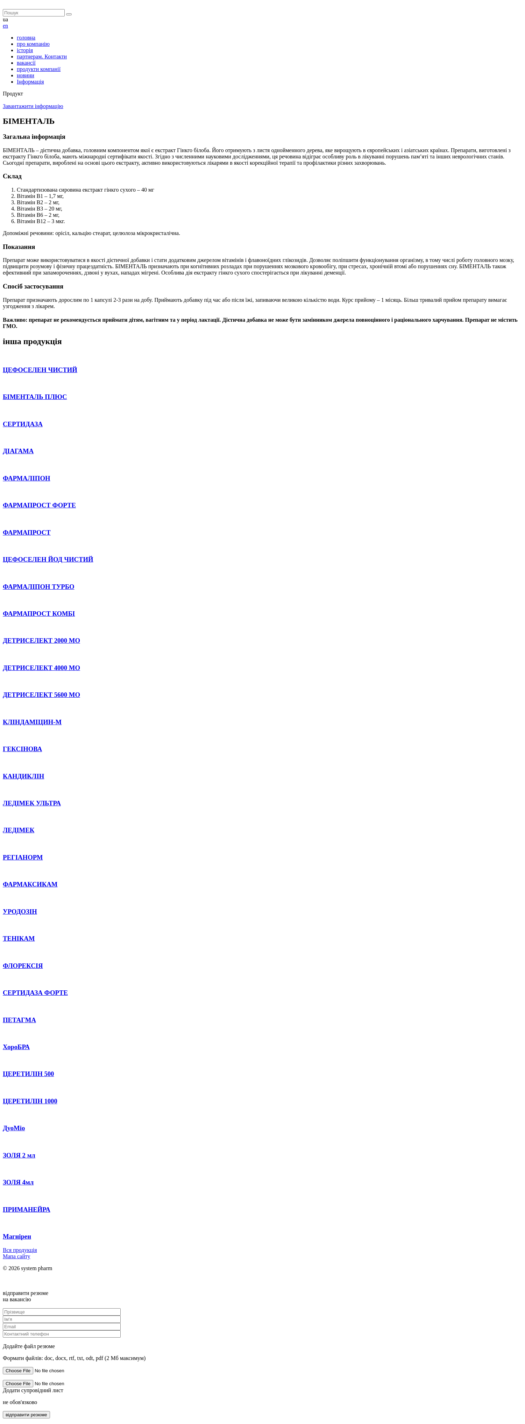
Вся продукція (20, 1250)
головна (26, 38)
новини (25, 75)
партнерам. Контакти (42, 56)
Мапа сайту (16, 1256)
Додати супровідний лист (33, 1390)
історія (25, 50)
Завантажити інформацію (33, 106)
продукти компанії (39, 69)
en (5, 26)
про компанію (33, 44)
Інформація (30, 82)
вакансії (26, 63)
